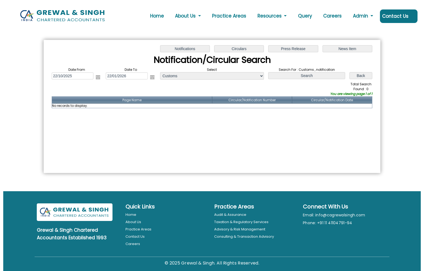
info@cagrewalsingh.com (340, 215)
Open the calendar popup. (100, 78)
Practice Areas (229, 16)
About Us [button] (186, 16)
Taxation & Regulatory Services (241, 221)
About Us (133, 221)
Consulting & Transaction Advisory (244, 236)
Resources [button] (270, 16)
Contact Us (395, 16)
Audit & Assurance (230, 214)
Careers (332, 16)
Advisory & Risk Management (239, 229)
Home (157, 16)
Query (305, 16)
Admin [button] (361, 16)
